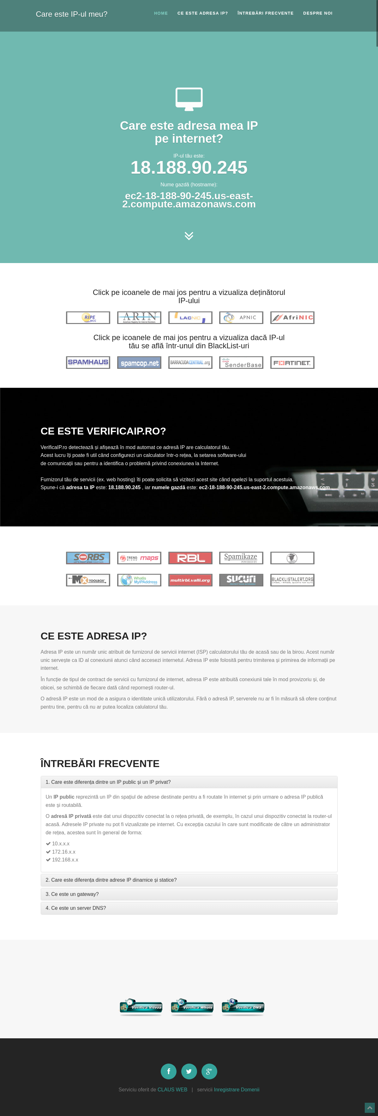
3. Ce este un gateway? (72, 894)
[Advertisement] (189, 58)
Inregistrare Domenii (236, 1089)
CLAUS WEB (172, 1089)
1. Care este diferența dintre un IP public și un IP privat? (108, 782)
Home (161, 13)
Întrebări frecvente (265, 13)
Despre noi (318, 13)
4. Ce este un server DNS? (76, 908)
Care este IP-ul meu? (72, 13)
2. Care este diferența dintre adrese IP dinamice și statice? (111, 880)
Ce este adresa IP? (202, 13)
